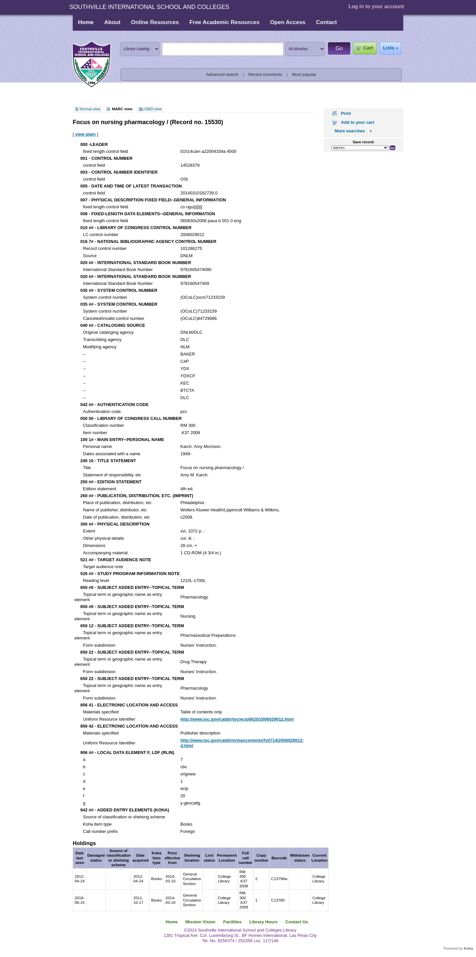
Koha (468, 948)
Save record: (364, 142)
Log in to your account (376, 6)
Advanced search (222, 74)
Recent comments (265, 74)
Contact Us (296, 921)
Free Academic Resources (224, 22)
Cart (368, 48)
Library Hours (263, 921)
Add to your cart (357, 122)
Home (86, 22)
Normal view (90, 109)
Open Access (287, 22)
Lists (388, 48)
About (112, 22)
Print (346, 113)
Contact (326, 22)
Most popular (304, 74)
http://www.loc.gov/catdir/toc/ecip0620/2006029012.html (237, 719)
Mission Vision (200, 921)
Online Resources (155, 22)
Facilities (232, 921)
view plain (85, 134)
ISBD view (153, 109)
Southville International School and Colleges (91, 64)
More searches (350, 130)
